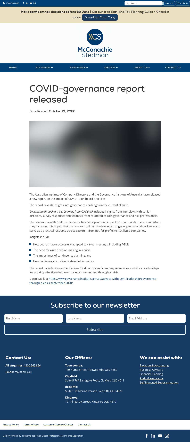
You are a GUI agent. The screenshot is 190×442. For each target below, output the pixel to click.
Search (169, 3)
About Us (141, 67)
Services (110, 67)
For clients (183, 3)
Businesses (43, 67)
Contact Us (173, 67)
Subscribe (95, 329)
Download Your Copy (100, 16)
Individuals (77, 67)
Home (13, 67)
